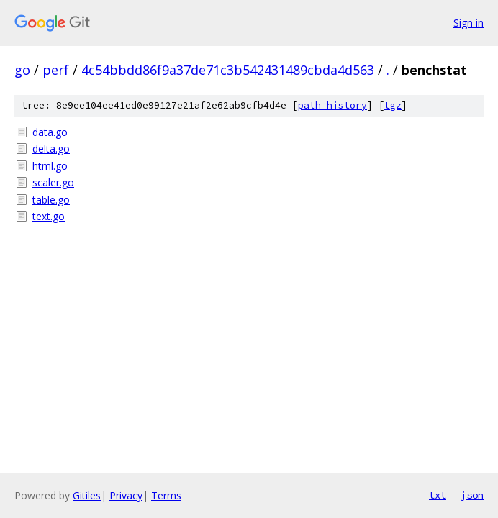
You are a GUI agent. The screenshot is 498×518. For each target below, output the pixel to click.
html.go (50, 166)
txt (437, 495)
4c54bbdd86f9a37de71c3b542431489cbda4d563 (227, 69)
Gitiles (87, 495)
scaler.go (53, 182)
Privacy (125, 495)
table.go (51, 199)
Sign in (468, 22)
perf (55, 69)
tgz (393, 105)
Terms (166, 495)
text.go (48, 216)
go (22, 69)
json (472, 495)
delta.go (51, 148)
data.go (50, 132)
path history (332, 105)
